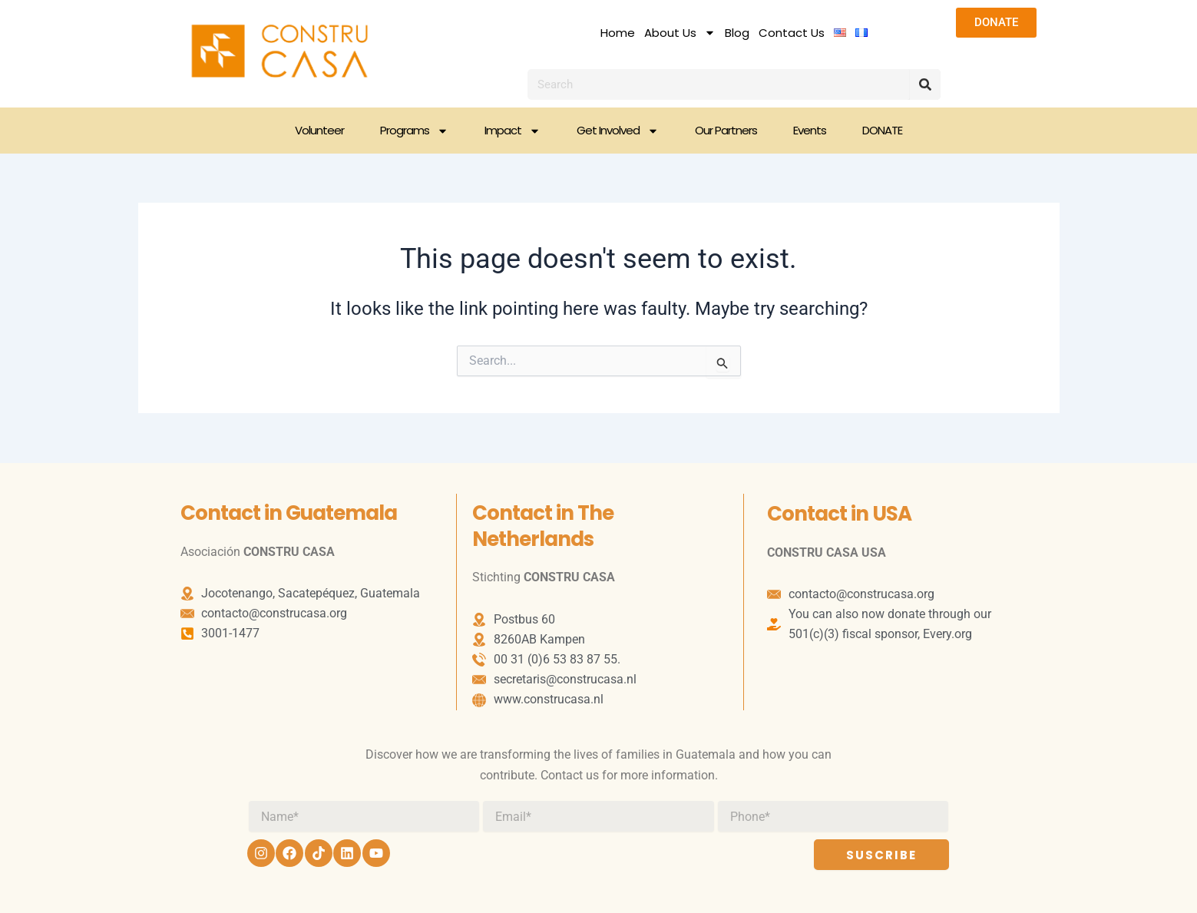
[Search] (925, 84)
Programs (414, 130)
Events (809, 130)
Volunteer (319, 130)
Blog (737, 33)
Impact (512, 130)
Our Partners (726, 130)
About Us (680, 33)
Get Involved (618, 130)
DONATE (882, 130)
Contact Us (792, 33)
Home (617, 33)
